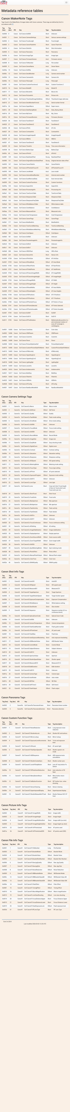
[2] (12, 24)
